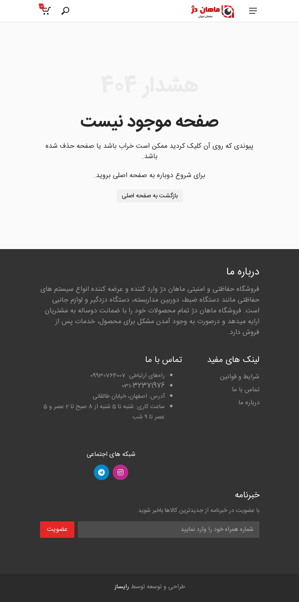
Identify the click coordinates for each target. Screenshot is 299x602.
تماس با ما (245, 389)
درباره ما (248, 402)
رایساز (121, 587)
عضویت (57, 529)
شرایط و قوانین (239, 376)
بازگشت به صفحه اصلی (150, 196)
